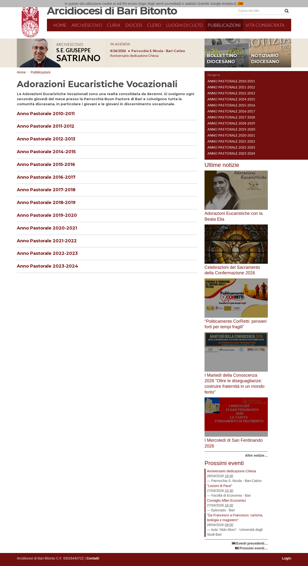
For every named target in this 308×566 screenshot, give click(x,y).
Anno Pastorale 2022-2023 (47, 253)
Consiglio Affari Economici (226, 500)
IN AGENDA (120, 44)
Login (286, 558)
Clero (154, 25)
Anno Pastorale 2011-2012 (45, 126)
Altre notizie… (256, 455)
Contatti (92, 558)
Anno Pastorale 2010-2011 (46, 113)
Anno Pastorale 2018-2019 (46, 202)
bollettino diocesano (222, 59)
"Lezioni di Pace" (219, 486)
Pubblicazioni (224, 25)
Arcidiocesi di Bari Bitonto (112, 10)
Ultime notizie (222, 165)
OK (240, 4)
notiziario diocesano (265, 59)
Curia (113, 25)
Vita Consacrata (264, 25)
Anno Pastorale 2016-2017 (46, 177)
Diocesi (133, 25)
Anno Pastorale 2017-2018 (46, 189)
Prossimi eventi (224, 463)
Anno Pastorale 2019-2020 (47, 215)
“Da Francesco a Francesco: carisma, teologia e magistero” (235, 517)
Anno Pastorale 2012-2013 (46, 139)
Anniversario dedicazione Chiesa (231, 471)
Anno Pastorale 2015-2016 (46, 164)
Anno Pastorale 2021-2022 (47, 241)
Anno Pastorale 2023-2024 (47, 266)
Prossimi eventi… (253, 548)
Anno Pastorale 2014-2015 (46, 151)
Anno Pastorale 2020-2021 (47, 228)
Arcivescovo (86, 25)
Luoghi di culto (184, 25)
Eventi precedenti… (252, 543)
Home (60, 25)
